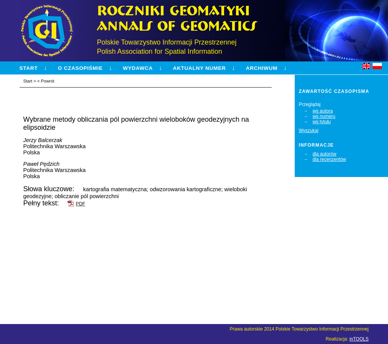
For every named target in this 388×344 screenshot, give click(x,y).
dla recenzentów (329, 159)
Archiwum (261, 68)
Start (29, 68)
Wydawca (138, 68)
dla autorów (324, 154)
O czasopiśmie (80, 68)
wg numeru (323, 116)
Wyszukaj (308, 130)
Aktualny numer (199, 68)
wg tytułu (321, 121)
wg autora (322, 111)
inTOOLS (359, 339)
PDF (80, 204)
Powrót (47, 81)
